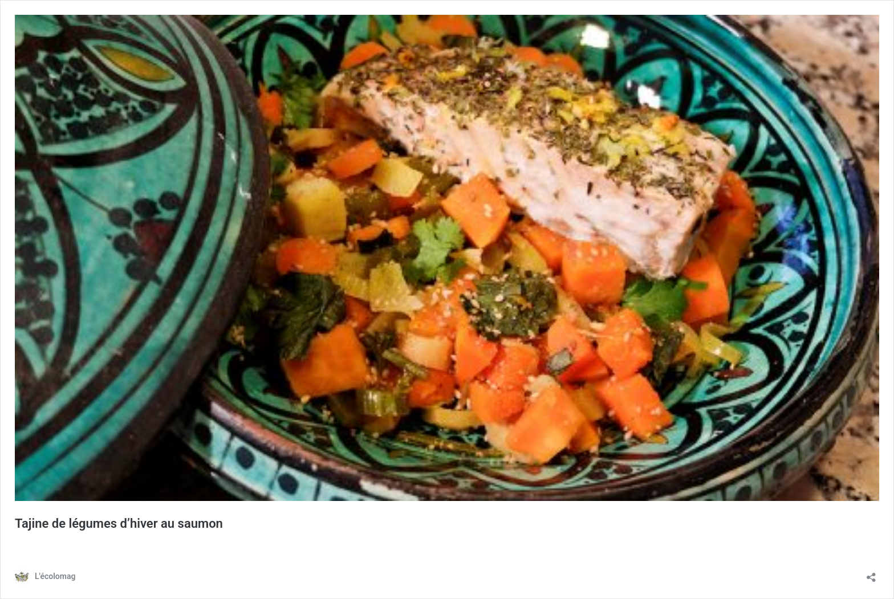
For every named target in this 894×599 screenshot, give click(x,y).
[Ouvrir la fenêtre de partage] (871, 573)
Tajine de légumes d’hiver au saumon (119, 523)
